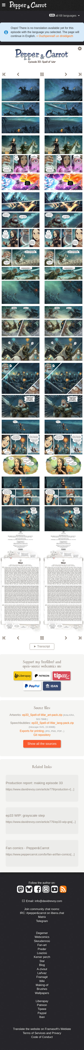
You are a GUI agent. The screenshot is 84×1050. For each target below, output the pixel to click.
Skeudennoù (42, 941)
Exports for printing (42, 730)
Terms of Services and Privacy (42, 1033)
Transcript (43, 646)
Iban (42, 1017)
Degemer (42, 933)
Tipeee (42, 1009)
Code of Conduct (42, 1037)
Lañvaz (42, 973)
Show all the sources (42, 744)
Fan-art (42, 945)
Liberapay (42, 1001)
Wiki (42, 981)
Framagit (42, 977)
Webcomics (42, 936)
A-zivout (42, 969)
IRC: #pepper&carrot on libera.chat (42, 913)
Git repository (41, 734)
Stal (42, 961)
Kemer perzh (42, 957)
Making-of (42, 985)
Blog (42, 965)
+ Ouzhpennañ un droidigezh (54, 36)
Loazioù (42, 953)
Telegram (42, 921)
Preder (42, 949)
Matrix (42, 916)
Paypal (42, 1013)
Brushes (42, 988)
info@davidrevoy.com (48, 901)
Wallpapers (42, 993)
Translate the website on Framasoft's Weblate (42, 1029)
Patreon (42, 1005)
